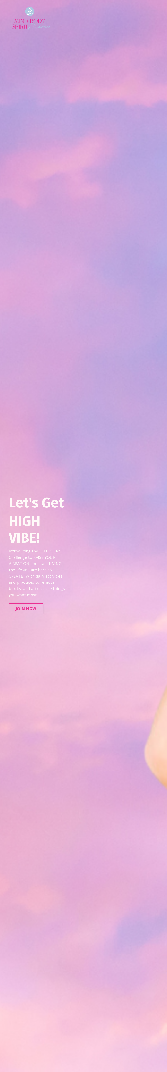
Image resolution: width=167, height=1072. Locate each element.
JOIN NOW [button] (26, 608)
